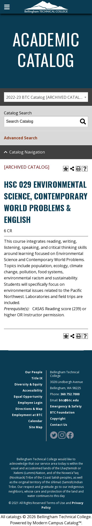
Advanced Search (20, 138)
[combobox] (46, 97)
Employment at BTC (27, 415)
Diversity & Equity (28, 384)
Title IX (36, 378)
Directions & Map (28, 409)
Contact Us (58, 425)
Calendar (35, 421)
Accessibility (32, 390)
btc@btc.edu (69, 400)
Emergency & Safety (66, 406)
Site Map (35, 427)
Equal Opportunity (28, 396)
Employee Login (30, 403)
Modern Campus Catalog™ (57, 523)
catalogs (14, 516)
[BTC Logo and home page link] (46, 6)
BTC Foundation (62, 412)
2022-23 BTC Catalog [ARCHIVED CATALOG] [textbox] (46, 97)
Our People (33, 372)
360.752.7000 (69, 394)
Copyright (58, 418)
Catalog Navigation (27, 152)
